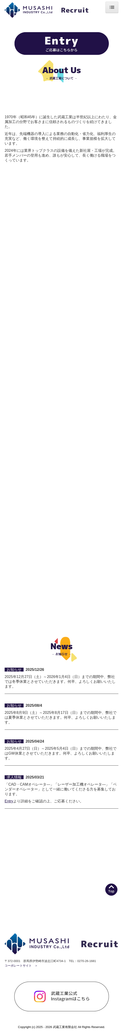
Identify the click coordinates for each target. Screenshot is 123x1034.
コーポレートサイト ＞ (21, 965)
